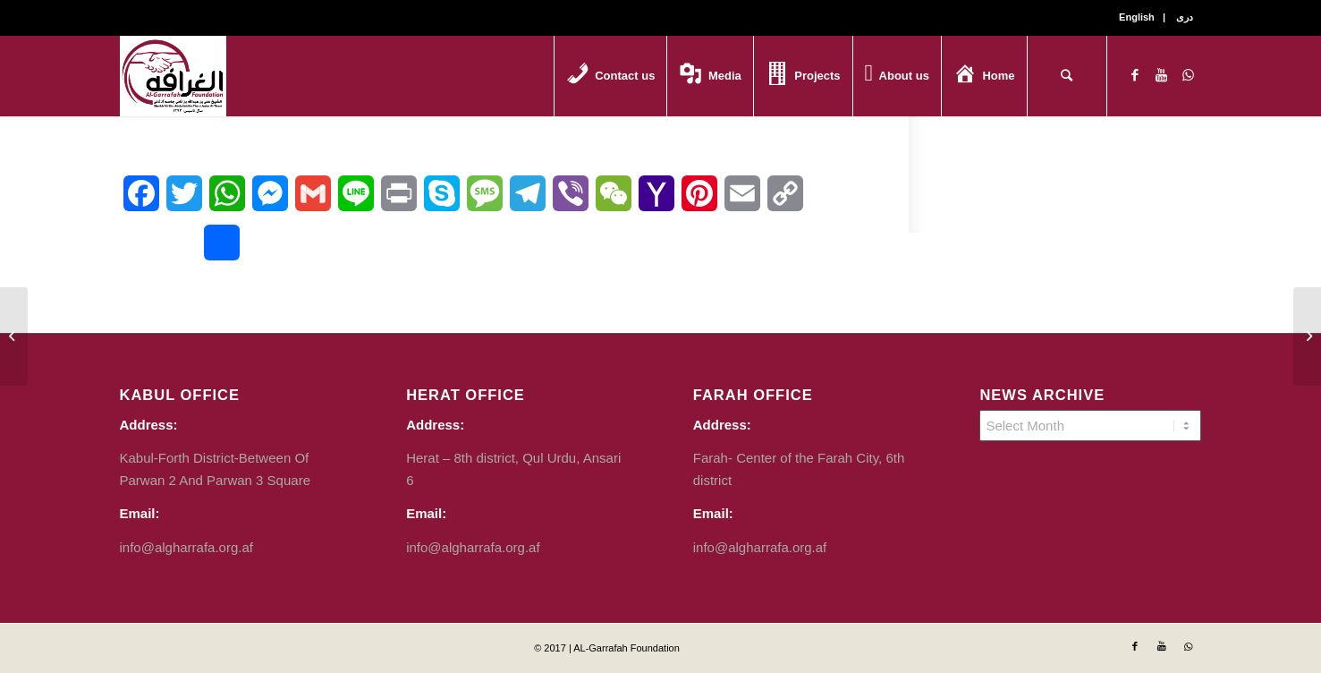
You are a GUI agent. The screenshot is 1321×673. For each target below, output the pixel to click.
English (1137, 17)
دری (1184, 17)
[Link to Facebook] (1135, 75)
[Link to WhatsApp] (1188, 75)
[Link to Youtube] (1161, 75)
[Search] (1067, 76)
